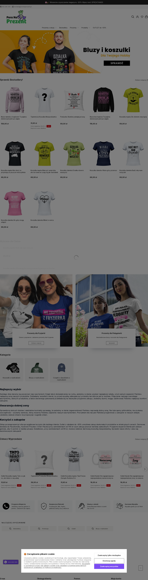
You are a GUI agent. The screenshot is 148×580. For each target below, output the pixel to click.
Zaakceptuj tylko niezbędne (109, 555)
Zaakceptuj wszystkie (109, 566)
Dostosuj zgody (109, 561)
